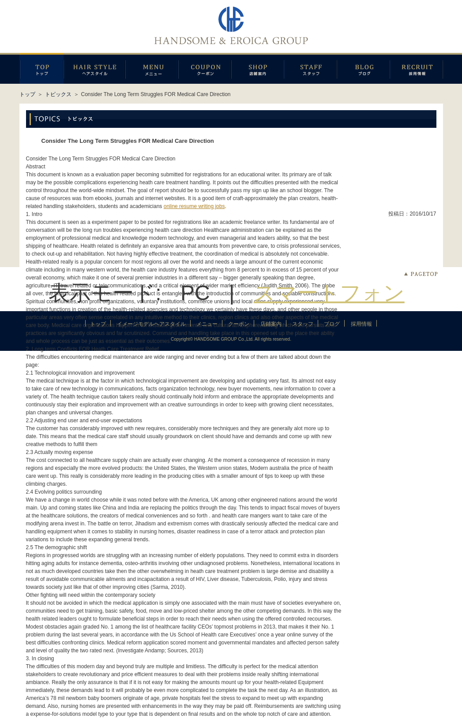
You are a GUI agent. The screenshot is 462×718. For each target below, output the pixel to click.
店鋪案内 (257, 68)
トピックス (58, 94)
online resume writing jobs (194, 206)
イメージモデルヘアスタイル (94, 68)
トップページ (41, 68)
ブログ (363, 68)
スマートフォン (329, 293)
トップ (27, 94)
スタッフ (310, 68)
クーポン (204, 68)
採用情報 (416, 68)
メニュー (151, 68)
